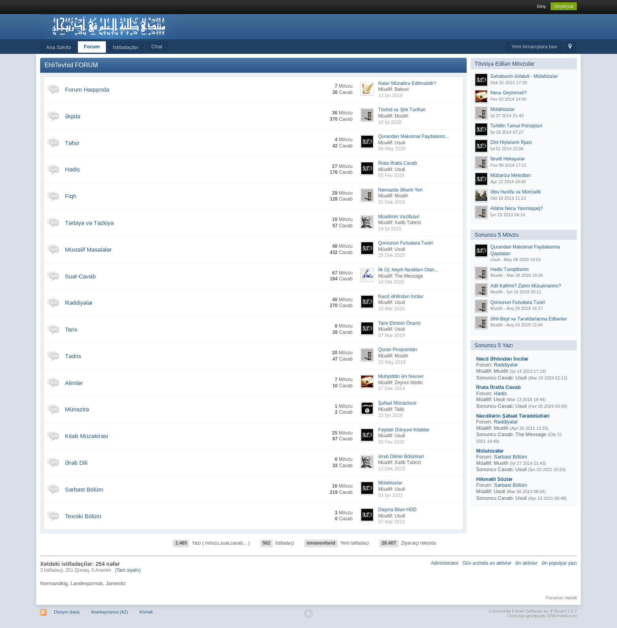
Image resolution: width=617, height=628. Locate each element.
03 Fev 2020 (391, 442)
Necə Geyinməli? (508, 93)
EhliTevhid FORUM (71, 65)
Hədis (72, 169)
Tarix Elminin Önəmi (399, 323)
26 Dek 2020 (391, 255)
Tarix (71, 329)
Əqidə (72, 116)
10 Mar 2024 (391, 308)
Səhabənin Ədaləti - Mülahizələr (524, 76)
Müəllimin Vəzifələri (398, 216)
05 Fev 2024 (391, 175)
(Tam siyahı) (127, 570)
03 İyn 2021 (390, 495)
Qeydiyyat (563, 6)
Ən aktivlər (526, 563)
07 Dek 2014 (391, 388)
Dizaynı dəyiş (66, 612)
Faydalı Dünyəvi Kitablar (403, 430)
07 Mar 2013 (391, 522)
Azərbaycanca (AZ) (109, 612)
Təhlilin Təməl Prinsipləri (516, 126)
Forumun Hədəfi (561, 597)
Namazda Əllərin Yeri (400, 190)
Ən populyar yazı (559, 563)
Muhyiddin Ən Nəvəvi (400, 376)
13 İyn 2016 (390, 95)
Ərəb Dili (76, 462)
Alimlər (74, 382)
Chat (156, 47)
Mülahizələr (390, 483)
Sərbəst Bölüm (84, 489)
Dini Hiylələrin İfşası (511, 142)
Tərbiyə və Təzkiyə (89, 222)
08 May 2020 (391, 148)
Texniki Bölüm (83, 516)
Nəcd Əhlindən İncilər (400, 296)
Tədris (73, 356)
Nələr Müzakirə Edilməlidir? (407, 83)
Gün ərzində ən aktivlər (487, 563)
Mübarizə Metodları (510, 175)
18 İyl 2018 (389, 122)
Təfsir (72, 143)
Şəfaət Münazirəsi (397, 403)
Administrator (445, 563)
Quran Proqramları (397, 349)
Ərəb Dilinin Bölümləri (401, 456)
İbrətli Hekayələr (507, 159)
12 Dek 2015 (391, 468)
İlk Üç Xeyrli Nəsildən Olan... (408, 270)
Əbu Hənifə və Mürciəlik (515, 192)
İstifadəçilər (126, 47)
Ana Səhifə (58, 47)
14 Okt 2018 (391, 282)
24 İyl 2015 (389, 229)
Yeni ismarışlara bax (535, 47)
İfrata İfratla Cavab (397, 163)
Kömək (146, 612)
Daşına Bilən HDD (397, 509)
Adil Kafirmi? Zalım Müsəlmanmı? (525, 286)
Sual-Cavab (80, 276)
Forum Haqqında (87, 89)
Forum (92, 47)
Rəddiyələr (79, 302)
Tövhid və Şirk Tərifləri (401, 109)
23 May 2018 (391, 362)
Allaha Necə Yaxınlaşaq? (516, 208)
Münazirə (77, 409)
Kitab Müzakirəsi (86, 436)
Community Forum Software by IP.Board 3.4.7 (533, 611)
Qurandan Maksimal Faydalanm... (413, 136)
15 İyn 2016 (390, 415)
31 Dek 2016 (391, 202)
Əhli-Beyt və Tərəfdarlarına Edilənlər (528, 319)
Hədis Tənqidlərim (509, 269)
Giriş (541, 6)
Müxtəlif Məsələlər (88, 249)
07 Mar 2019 (391, 335)
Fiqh (70, 196)
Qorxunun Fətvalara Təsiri (405, 243)
